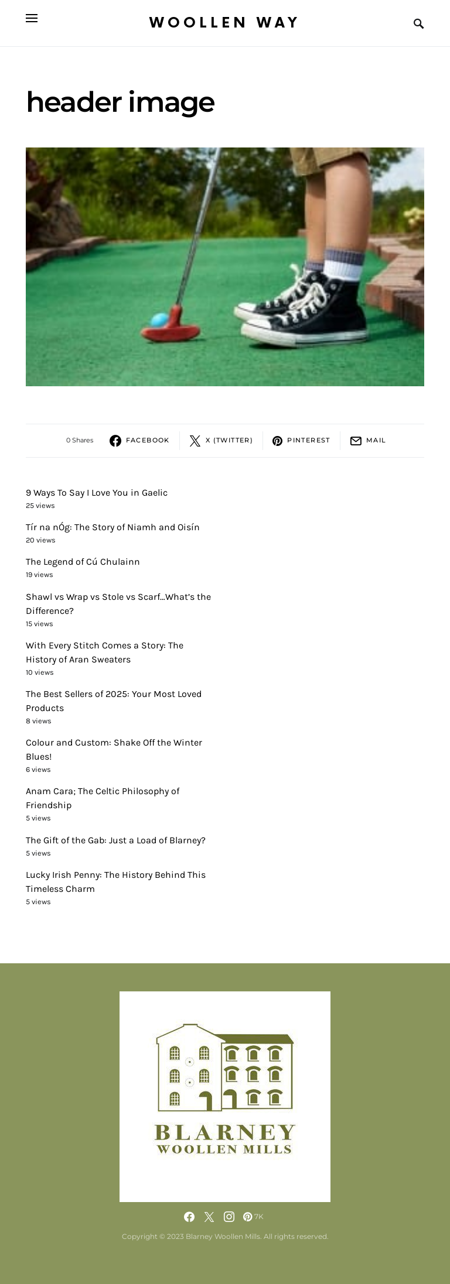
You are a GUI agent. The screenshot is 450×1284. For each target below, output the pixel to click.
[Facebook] (189, 1216)
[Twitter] (209, 1216)
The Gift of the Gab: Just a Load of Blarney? (116, 840)
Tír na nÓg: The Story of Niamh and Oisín (113, 527)
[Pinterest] (253, 1216)
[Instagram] (229, 1216)
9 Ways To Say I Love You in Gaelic (97, 492)
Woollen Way (225, 23)
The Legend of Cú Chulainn (83, 561)
